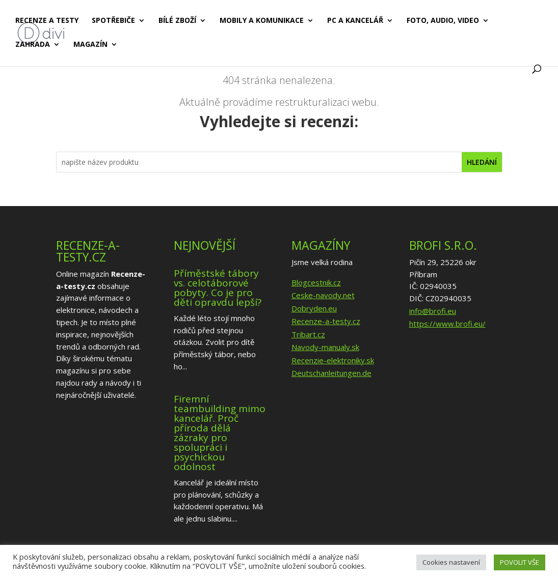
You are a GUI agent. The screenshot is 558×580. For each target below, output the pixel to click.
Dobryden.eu (314, 308)
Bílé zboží (177, 21)
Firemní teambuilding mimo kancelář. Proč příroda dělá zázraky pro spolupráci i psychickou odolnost (219, 432)
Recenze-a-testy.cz (325, 321)
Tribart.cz (308, 334)
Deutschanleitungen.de (331, 373)
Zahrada (32, 45)
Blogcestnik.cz (316, 282)
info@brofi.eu (432, 311)
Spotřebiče (113, 21)
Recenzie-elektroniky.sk (332, 360)
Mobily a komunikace (262, 21)
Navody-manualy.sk (325, 347)
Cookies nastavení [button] (451, 562)
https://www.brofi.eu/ (447, 323)
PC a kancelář (355, 21)
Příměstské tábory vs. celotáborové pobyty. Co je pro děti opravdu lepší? (217, 288)
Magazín (90, 45)
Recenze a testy (46, 21)
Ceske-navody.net (323, 295)
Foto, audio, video (443, 21)
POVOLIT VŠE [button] (519, 562)
